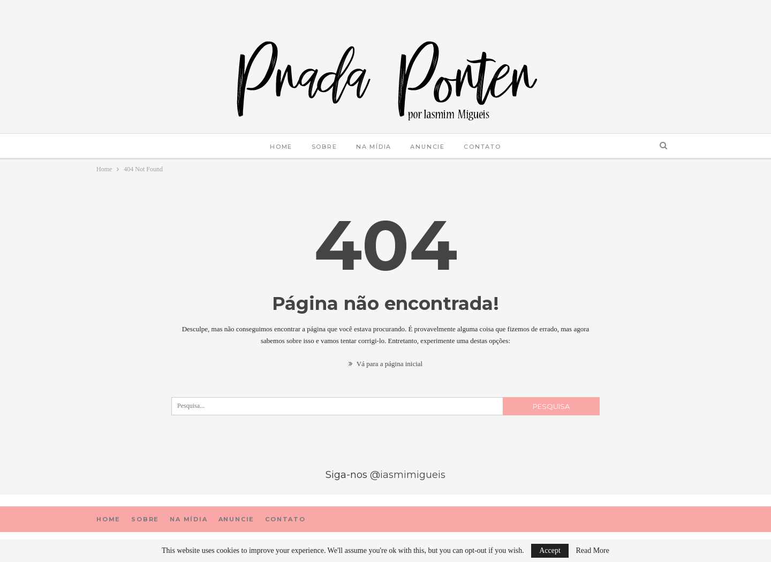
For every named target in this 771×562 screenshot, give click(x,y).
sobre (324, 146)
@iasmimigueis (407, 475)
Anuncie (427, 146)
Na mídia (373, 146)
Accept (550, 550)
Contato (482, 146)
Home (281, 146)
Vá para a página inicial (385, 364)
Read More (592, 551)
